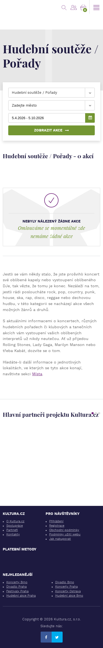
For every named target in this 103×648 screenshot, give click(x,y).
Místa (37, 374)
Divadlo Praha (16, 586)
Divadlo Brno (64, 582)
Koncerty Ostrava (68, 591)
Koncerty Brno (16, 582)
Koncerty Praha (66, 586)
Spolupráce (14, 525)
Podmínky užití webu (64, 534)
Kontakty (13, 534)
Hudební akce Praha (21, 595)
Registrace (56, 525)
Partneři (12, 530)
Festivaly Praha (17, 591)
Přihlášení (56, 521)
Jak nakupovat (60, 539)
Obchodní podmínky (64, 530)
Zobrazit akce (51, 130)
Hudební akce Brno (69, 595)
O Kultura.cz (15, 521)
